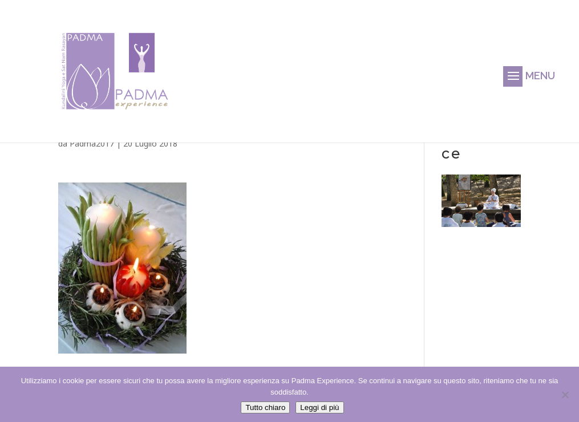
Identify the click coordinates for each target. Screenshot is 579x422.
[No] (564, 394)
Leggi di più (319, 407)
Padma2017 (92, 143)
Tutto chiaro (265, 407)
